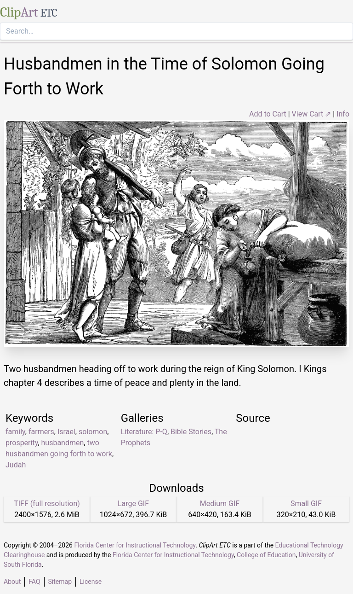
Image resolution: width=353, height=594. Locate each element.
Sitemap (60, 581)
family (15, 431)
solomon (93, 431)
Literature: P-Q (144, 431)
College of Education (266, 555)
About (12, 581)
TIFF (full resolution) (47, 503)
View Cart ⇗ (311, 114)
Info (342, 114)
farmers (41, 431)
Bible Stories (191, 431)
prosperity (22, 442)
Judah (16, 464)
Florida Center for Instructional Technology (134, 545)
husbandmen (62, 442)
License (91, 581)
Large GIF (133, 503)
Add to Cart (267, 114)
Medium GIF (219, 503)
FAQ (34, 581)
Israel (66, 431)
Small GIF (306, 503)
